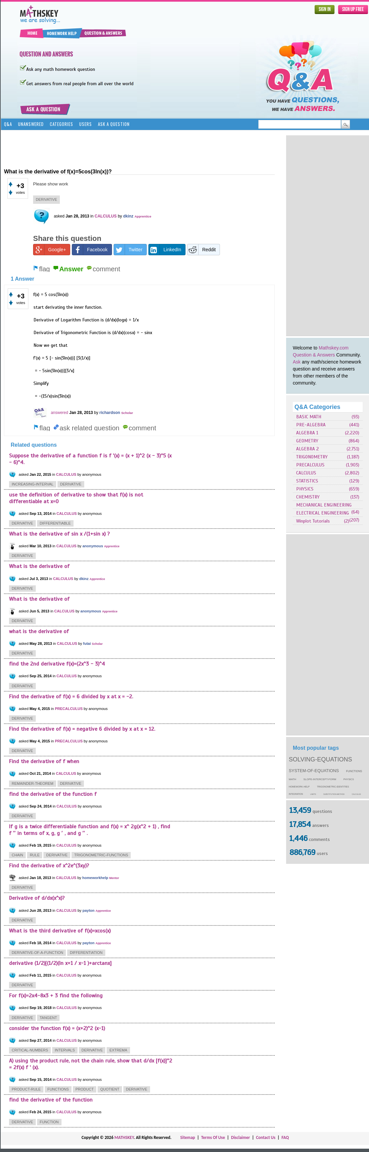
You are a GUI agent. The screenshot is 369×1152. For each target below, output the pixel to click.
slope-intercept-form (319, 779)
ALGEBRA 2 (307, 449)
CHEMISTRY (308, 497)
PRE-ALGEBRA (311, 425)
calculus (356, 794)
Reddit (202, 249)
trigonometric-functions (101, 855)
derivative (46, 199)
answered (59, 412)
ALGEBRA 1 (307, 433)
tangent (48, 1018)
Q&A (8, 124)
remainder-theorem (32, 783)
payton (89, 910)
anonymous (93, 546)
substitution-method (334, 794)
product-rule (26, 1089)
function (49, 1122)
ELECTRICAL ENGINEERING (322, 513)
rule (34, 855)
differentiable (55, 523)
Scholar (127, 413)
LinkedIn (165, 249)
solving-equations (320, 759)
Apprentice (142, 216)
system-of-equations (314, 770)
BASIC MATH (308, 417)
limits (313, 794)
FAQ (285, 1137)
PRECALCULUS (310, 465)
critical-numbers (30, 1050)
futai (87, 643)
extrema (118, 1050)
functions (354, 771)
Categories (61, 124)
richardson (109, 412)
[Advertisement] (309, 235)
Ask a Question (114, 124)
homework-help (299, 786)
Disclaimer (240, 1137)
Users (85, 124)
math (292, 779)
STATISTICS (307, 481)
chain (17, 855)
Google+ (49, 249)
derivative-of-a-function (37, 953)
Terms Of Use (213, 1137)
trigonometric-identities (333, 786)
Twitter (128, 249)
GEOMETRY (307, 441)
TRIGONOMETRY (312, 457)
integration (296, 794)
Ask (296, 362)
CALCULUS (306, 473)
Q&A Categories (317, 407)
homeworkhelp (95, 878)
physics (349, 779)
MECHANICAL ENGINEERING (324, 505)
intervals (65, 1050)
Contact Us (265, 1137)
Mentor (114, 878)
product (85, 1089)
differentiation (86, 953)
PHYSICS (305, 489)
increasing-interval (32, 484)
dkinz (128, 216)
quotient (109, 1089)
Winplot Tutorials (313, 521)
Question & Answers (314, 354)
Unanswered (31, 124)
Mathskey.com (334, 347)
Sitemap (187, 1137)
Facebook (89, 249)
